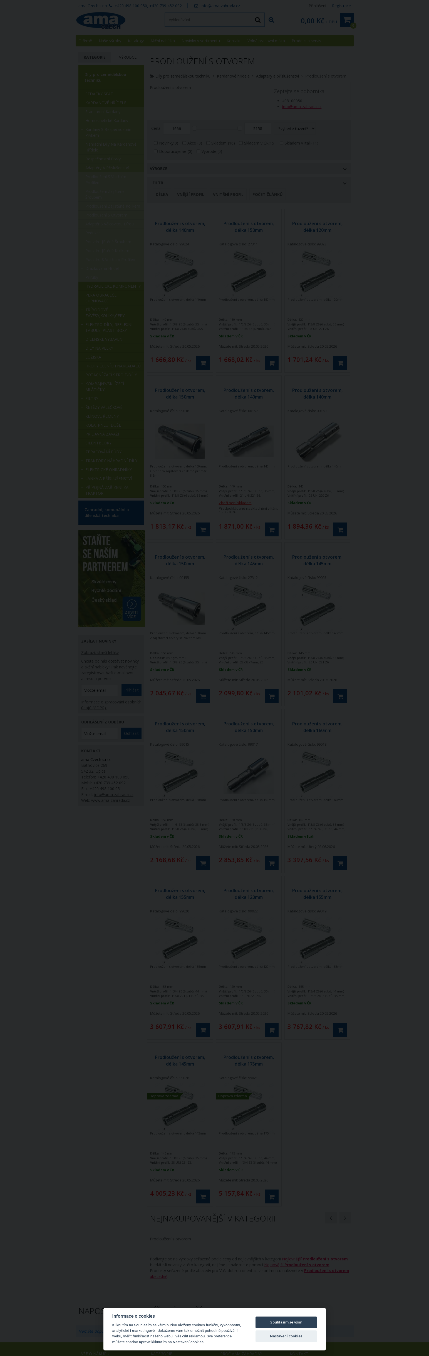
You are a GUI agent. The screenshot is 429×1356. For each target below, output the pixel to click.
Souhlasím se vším (286, 1322)
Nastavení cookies (286, 1335)
